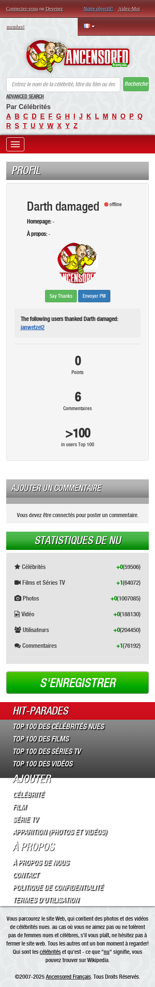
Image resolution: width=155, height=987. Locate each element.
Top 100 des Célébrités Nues (58, 726)
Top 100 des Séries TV (46, 751)
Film (19, 807)
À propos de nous (40, 862)
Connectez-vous (22, 9)
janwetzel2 (33, 327)
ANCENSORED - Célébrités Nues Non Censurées (77, 56)
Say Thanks (61, 296)
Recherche (136, 84)
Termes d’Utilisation (45, 899)
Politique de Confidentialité (57, 887)
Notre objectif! (98, 9)
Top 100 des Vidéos (42, 763)
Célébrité (28, 794)
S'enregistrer (77, 683)
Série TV (25, 819)
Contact (25, 875)
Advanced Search (25, 97)
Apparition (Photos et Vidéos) (59, 831)
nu (107, 951)
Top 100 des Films (40, 739)
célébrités (50, 951)
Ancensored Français (68, 976)
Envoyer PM (94, 296)
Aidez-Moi (129, 9)
